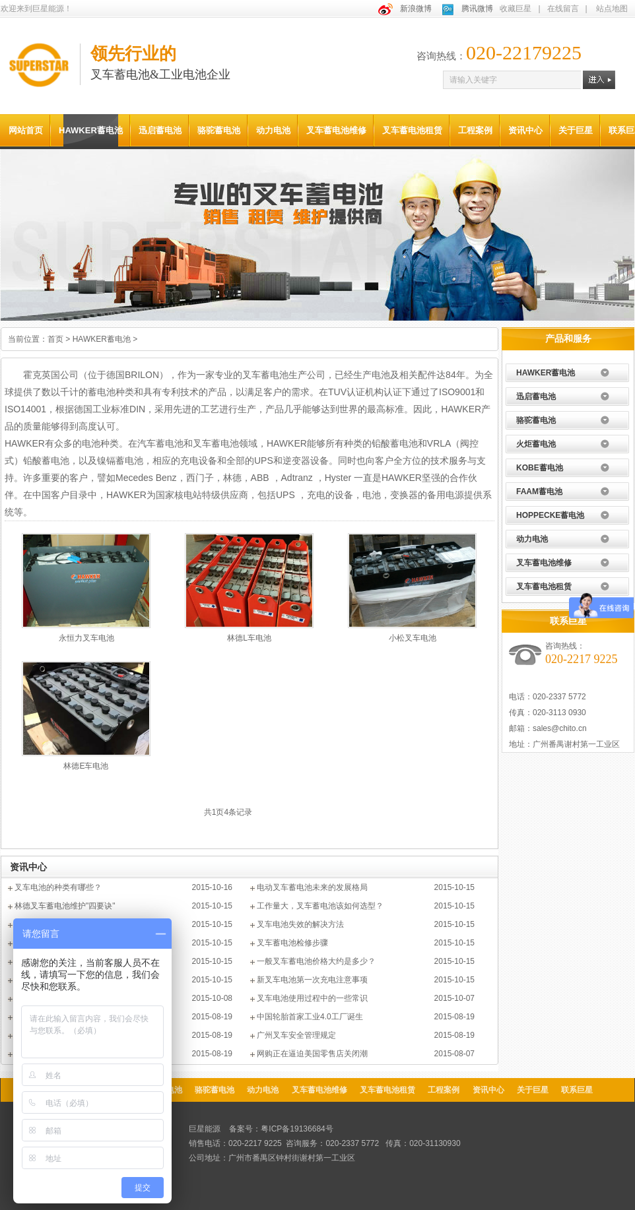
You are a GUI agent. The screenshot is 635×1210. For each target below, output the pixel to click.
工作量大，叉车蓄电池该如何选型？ (320, 905)
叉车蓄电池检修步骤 (292, 942)
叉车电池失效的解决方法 (300, 924)
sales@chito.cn (560, 728)
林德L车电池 (249, 638)
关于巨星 (575, 130)
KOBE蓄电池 (539, 467)
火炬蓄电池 (536, 444)
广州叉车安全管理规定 (296, 1035)
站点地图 (612, 8)
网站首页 (26, 130)
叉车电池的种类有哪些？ (58, 887)
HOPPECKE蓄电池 (550, 515)
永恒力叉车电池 (86, 638)
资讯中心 (525, 130)
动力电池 (273, 130)
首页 (55, 339)
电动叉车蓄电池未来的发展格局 (312, 887)
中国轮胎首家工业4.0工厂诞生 (310, 1016)
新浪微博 (416, 8)
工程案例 (475, 130)
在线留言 (563, 8)
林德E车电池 (85, 766)
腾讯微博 (477, 8)
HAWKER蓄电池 (91, 130)
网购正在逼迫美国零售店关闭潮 (312, 1053)
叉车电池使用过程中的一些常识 (312, 998)
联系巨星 (568, 621)
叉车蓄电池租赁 (412, 130)
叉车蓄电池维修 (336, 130)
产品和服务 (568, 338)
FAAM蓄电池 (539, 491)
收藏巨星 (515, 8)
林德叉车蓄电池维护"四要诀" (65, 905)
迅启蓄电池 (160, 130)
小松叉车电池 (412, 638)
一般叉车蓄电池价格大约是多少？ (316, 961)
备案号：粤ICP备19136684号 (281, 1128)
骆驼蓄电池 (218, 130)
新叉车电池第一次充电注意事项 (312, 979)
